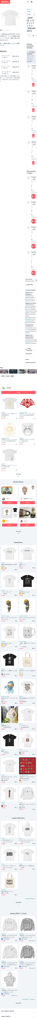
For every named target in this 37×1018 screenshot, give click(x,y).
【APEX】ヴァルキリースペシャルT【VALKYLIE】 (9, 466)
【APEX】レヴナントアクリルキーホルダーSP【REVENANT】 (9, 440)
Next (18, 17)
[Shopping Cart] (31, 2)
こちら (12, 43)
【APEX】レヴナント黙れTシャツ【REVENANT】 (9, 414)
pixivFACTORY (30, 341)
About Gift (30, 284)
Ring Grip (21, 438)
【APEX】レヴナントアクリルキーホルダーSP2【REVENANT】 (27, 414)
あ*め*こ (26, 521)
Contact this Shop (30, 362)
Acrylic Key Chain (23, 412)
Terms (27, 359)
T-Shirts (29, 11)
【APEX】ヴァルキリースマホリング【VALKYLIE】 (27, 440)
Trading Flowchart (29, 349)
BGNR (9, 388)
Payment (29, 353)
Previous (2, 17)
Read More (29, 61)
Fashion (29, 9)
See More (18, 533)
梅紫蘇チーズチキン (28, 498)
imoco (7, 521)
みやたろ (8, 498)
